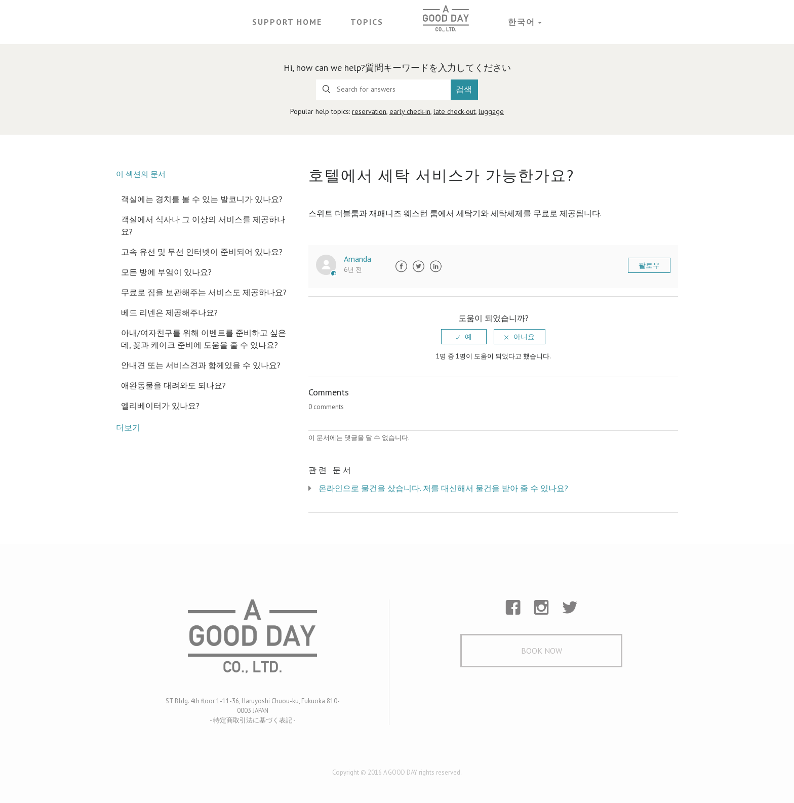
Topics (366, 22)
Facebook (401, 266)
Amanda (357, 259)
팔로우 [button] (649, 265)
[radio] (464, 336)
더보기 (128, 427)
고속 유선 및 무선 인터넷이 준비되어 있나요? (202, 252)
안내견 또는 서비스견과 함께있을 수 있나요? (201, 365)
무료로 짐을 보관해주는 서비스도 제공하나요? (204, 292)
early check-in (409, 111)
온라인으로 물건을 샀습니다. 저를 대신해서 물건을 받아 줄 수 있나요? (443, 488)
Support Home (287, 22)
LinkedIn (435, 266)
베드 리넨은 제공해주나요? (169, 312)
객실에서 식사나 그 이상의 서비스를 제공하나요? (203, 225)
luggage (491, 111)
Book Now (541, 651)
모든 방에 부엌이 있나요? (166, 272)
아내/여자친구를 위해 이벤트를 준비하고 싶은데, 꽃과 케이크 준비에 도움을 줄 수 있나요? (203, 339)
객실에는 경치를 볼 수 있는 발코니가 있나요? (202, 199)
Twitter (418, 266)
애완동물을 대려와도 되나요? (173, 385)
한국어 (521, 22)
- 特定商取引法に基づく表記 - (253, 720)
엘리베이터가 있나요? (160, 405)
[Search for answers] (383, 89)
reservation (369, 111)
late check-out (454, 111)
